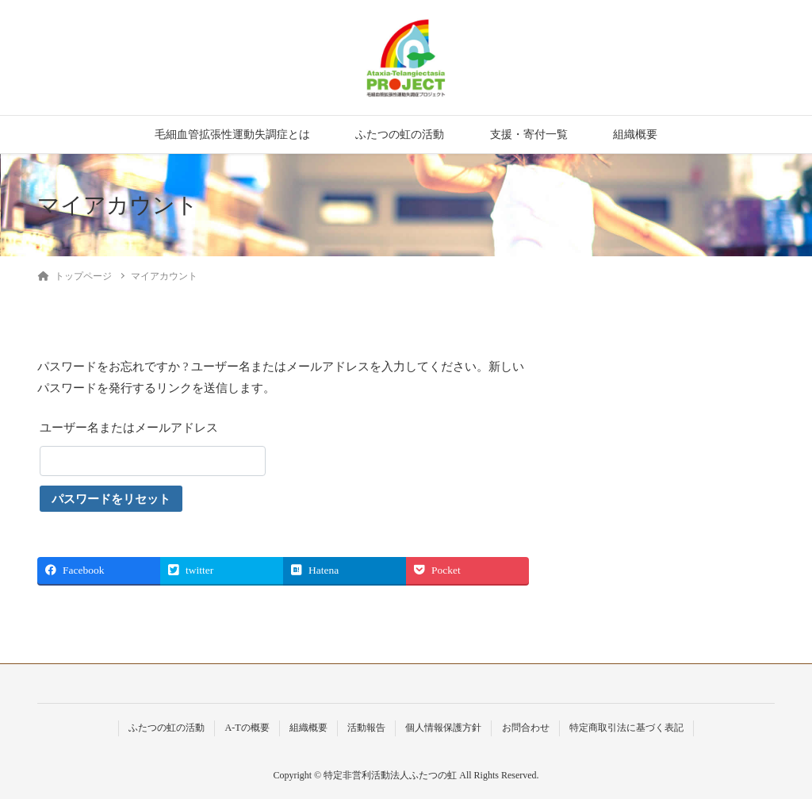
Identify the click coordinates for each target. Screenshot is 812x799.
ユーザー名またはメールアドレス (129, 427)
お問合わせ (526, 727)
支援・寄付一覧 (529, 134)
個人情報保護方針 (443, 727)
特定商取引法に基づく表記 (626, 727)
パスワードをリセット (111, 498)
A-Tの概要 (246, 727)
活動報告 (366, 727)
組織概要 (635, 134)
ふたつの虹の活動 (399, 134)
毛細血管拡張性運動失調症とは (232, 134)
